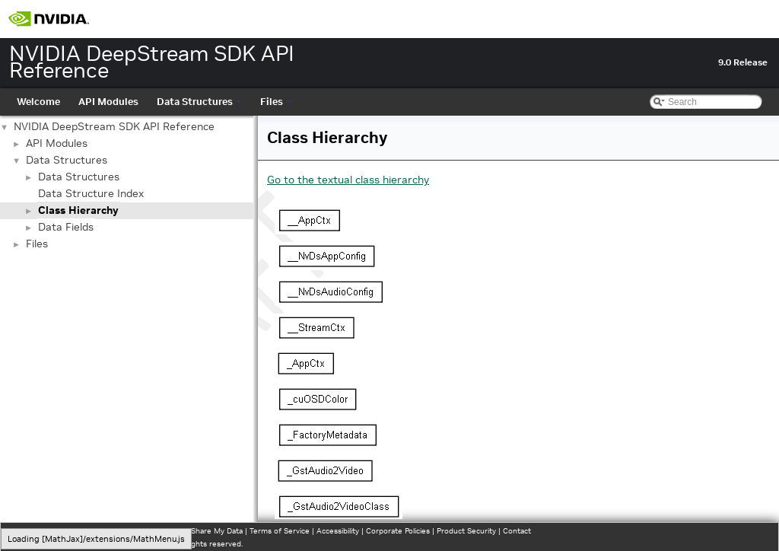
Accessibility (337, 531)
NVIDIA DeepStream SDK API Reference (114, 126)
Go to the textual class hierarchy (348, 179)
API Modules (108, 101)
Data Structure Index (91, 193)
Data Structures (199, 101)
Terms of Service (280, 531)
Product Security (466, 531)
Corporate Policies (398, 531)
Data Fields (66, 227)
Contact (517, 531)
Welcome (38, 101)
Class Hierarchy (78, 210)
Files (276, 101)
